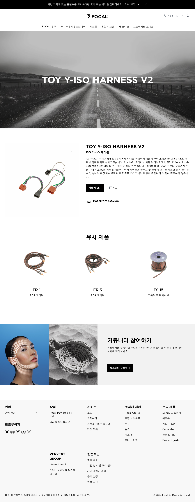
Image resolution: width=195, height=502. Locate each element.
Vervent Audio (58, 464)
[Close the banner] (145, 4)
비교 (115, 188)
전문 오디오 (168, 434)
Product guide (170, 440)
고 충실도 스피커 (171, 412)
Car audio (168, 429)
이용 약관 (92, 481)
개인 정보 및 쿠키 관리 (99, 465)
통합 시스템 (168, 423)
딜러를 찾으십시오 (60, 421)
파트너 (128, 434)
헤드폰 (166, 418)
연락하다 (92, 418)
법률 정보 (92, 459)
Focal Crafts (132, 412)
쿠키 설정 (92, 476)
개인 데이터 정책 (96, 470)
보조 (89, 412)
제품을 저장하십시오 (98, 423)
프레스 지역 (131, 440)
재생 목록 (92, 429)
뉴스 (127, 429)
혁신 (127, 423)
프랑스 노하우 (132, 418)
